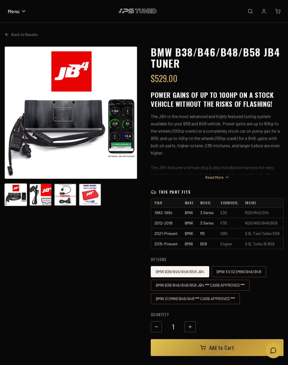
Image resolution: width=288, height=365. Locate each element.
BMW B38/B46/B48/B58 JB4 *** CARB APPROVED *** (200, 285)
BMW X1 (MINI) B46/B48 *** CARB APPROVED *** (195, 298)
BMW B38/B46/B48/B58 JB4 (180, 271)
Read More (217, 177)
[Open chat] (273, 350)
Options (159, 259)
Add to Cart (217, 347)
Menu (17, 11)
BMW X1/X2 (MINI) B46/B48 (239, 271)
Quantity (160, 314)
